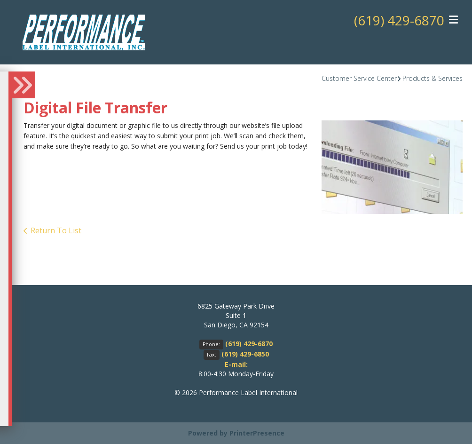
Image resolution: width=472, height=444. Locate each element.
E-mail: (236, 364)
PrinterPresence (256, 432)
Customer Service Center (359, 78)
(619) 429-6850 (245, 353)
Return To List (56, 230)
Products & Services (432, 78)
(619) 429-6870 (399, 20)
